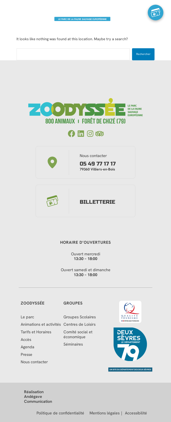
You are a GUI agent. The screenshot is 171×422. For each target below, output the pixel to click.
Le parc (27, 317)
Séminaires (73, 344)
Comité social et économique (77, 334)
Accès (26, 339)
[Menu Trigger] (15, 12)
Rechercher (143, 54)
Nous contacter (34, 361)
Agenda (27, 346)
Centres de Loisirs (79, 324)
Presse (26, 354)
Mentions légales (105, 413)
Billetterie (97, 202)
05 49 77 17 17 (98, 164)
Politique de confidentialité (60, 413)
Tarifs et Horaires (36, 332)
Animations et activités (41, 324)
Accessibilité (136, 413)
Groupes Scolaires (79, 317)
